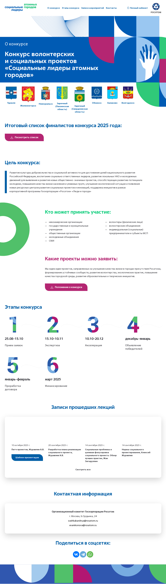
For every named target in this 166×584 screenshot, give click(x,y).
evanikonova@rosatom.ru (83, 525)
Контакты (111, 8)
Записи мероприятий (92, 8)
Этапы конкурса (70, 8)
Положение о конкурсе (66, 287)
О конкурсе (53, 8)
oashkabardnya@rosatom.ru (83, 520)
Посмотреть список (24, 137)
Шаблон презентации (27, 457)
